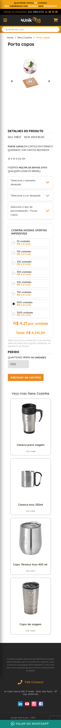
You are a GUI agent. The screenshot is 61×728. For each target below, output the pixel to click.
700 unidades (24, 293)
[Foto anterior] (11, 81)
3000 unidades (25, 314)
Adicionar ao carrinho (25, 377)
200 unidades (24, 263)
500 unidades (24, 283)
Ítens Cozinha (25, 37)
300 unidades (24, 273)
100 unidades (24, 252)
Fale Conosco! (30, 682)
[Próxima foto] (49, 81)
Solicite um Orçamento (24, 12)
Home (10, 37)
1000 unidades (25, 303)
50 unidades (24, 242)
